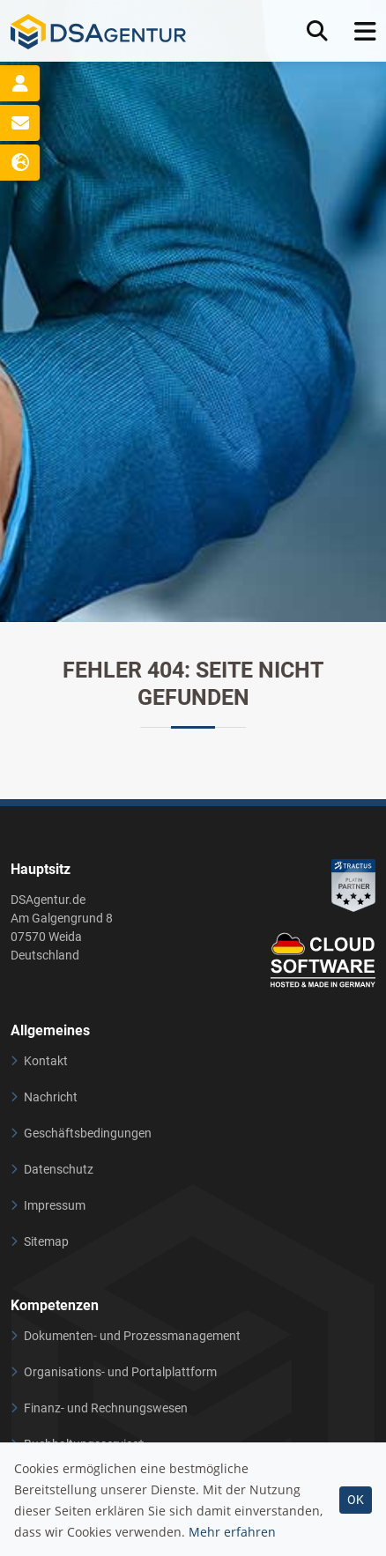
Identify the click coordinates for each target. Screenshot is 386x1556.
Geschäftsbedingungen (88, 1133)
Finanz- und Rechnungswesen (106, 1408)
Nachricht (51, 1097)
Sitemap (46, 1241)
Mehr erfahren (232, 1531)
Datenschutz (58, 1169)
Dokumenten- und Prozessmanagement (132, 1336)
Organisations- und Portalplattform (120, 1372)
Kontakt (46, 1061)
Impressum (54, 1205)
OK (355, 1500)
